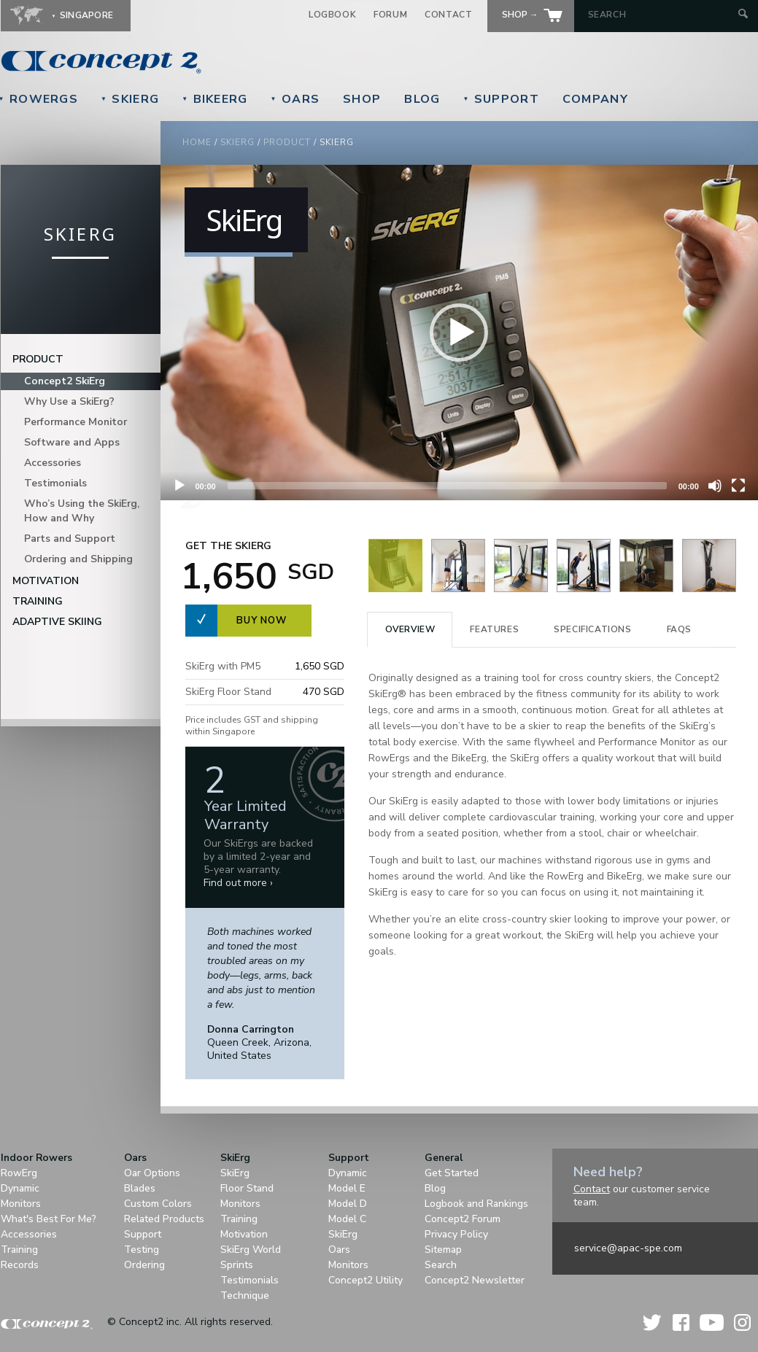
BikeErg (214, 99)
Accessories (52, 463)
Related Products (164, 1219)
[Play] (179, 485)
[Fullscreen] (738, 485)
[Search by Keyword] (661, 14)
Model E (347, 1188)
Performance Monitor (75, 422)
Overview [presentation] (410, 629)
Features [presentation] (494, 629)
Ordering (144, 1265)
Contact (448, 14)
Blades (139, 1188)
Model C (347, 1219)
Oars (295, 99)
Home (197, 142)
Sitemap (443, 1249)
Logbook (332, 14)
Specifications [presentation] (592, 629)
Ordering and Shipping (78, 559)
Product (287, 142)
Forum (390, 14)
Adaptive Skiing (57, 622)
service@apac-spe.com (628, 1248)
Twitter (652, 1322)
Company (595, 99)
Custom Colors (158, 1204)
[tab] (410, 630)
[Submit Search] (743, 15)
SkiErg (130, 99)
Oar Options (152, 1173)
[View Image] (395, 589)
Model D (347, 1204)
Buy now (261, 620)
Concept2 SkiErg (64, 381)
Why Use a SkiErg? (69, 401)
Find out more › (238, 883)
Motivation (45, 581)
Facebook (681, 1322)
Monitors (21, 1204)
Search (441, 1265)
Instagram (742, 1322)
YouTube (712, 1322)
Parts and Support (69, 538)
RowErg (19, 1173)
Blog (422, 99)
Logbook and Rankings (476, 1204)
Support (500, 99)
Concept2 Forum (462, 1219)
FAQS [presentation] (679, 629)
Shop (362, 99)
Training (37, 601)
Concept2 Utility (365, 1280)
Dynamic (20, 1188)
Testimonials (55, 483)
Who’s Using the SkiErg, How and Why (81, 511)
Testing (141, 1249)
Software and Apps (72, 442)
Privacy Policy (456, 1234)
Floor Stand (247, 1188)
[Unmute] (715, 485)
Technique (244, 1295)
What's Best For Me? (48, 1219)
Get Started (452, 1173)
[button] (459, 332)
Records (20, 1265)
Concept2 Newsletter (475, 1280)
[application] (459, 332)
